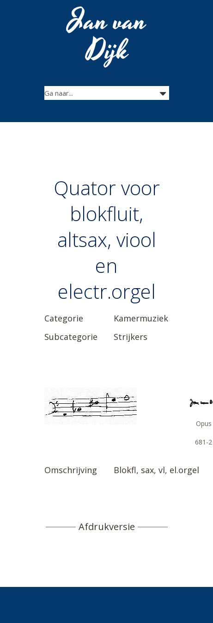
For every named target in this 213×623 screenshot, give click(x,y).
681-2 (203, 442)
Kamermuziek (141, 318)
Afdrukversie (107, 526)
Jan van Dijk (107, 36)
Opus (204, 423)
